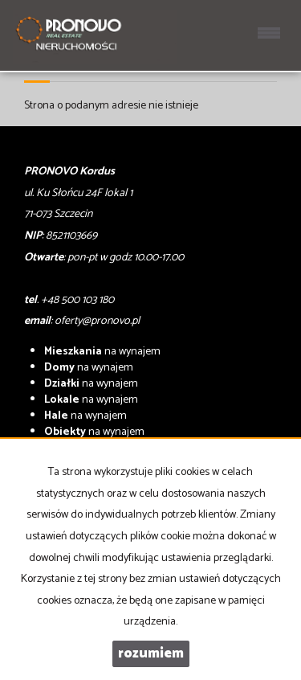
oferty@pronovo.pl (97, 321)
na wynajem (102, 351)
